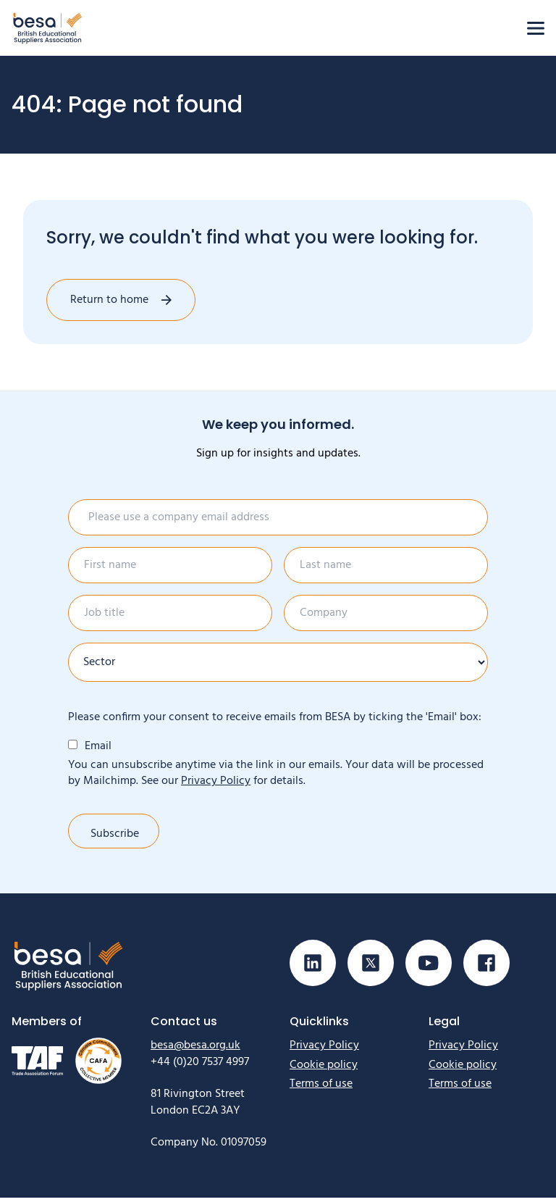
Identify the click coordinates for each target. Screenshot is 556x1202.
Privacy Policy (215, 781)
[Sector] (278, 662)
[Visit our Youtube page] (428, 967)
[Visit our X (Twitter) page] (371, 967)
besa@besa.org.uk (195, 1050)
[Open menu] (535, 28)
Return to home (109, 300)
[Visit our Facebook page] (486, 967)
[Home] (48, 28)
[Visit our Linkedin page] (313, 967)
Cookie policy (324, 1069)
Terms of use (321, 1088)
